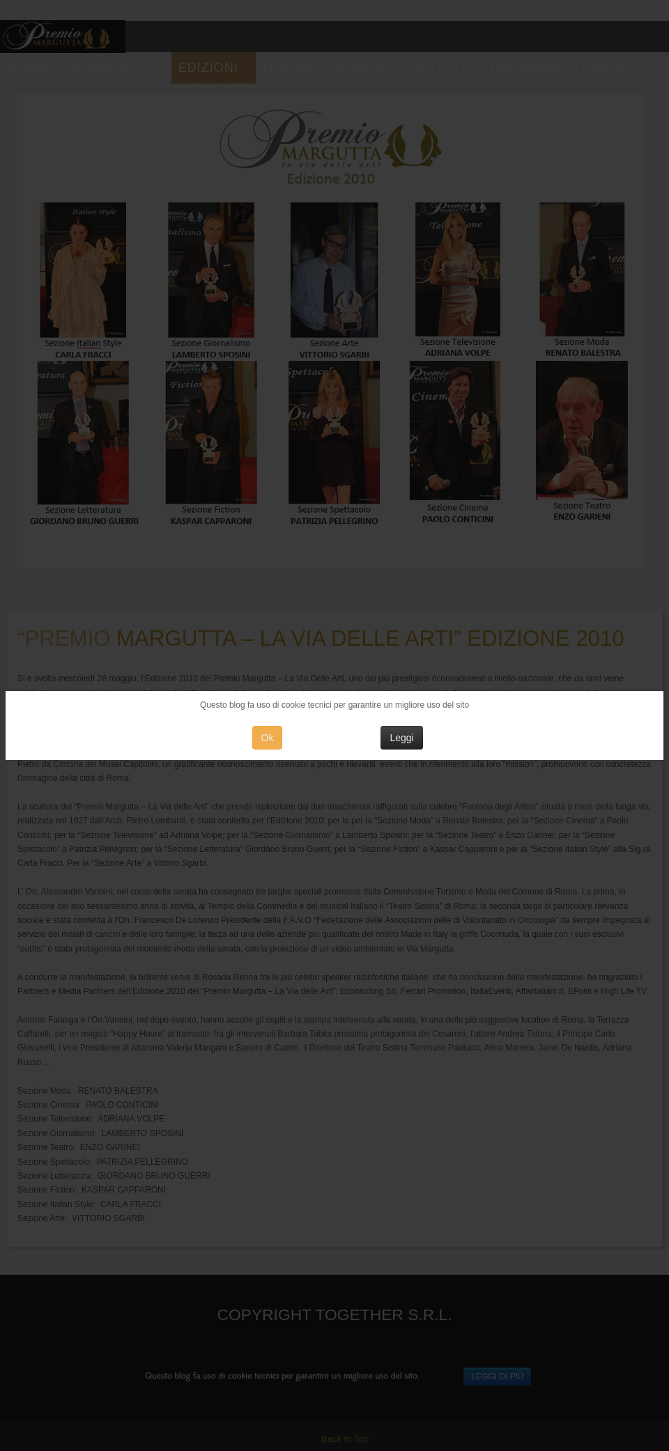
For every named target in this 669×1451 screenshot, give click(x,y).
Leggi (401, 737)
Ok (267, 737)
